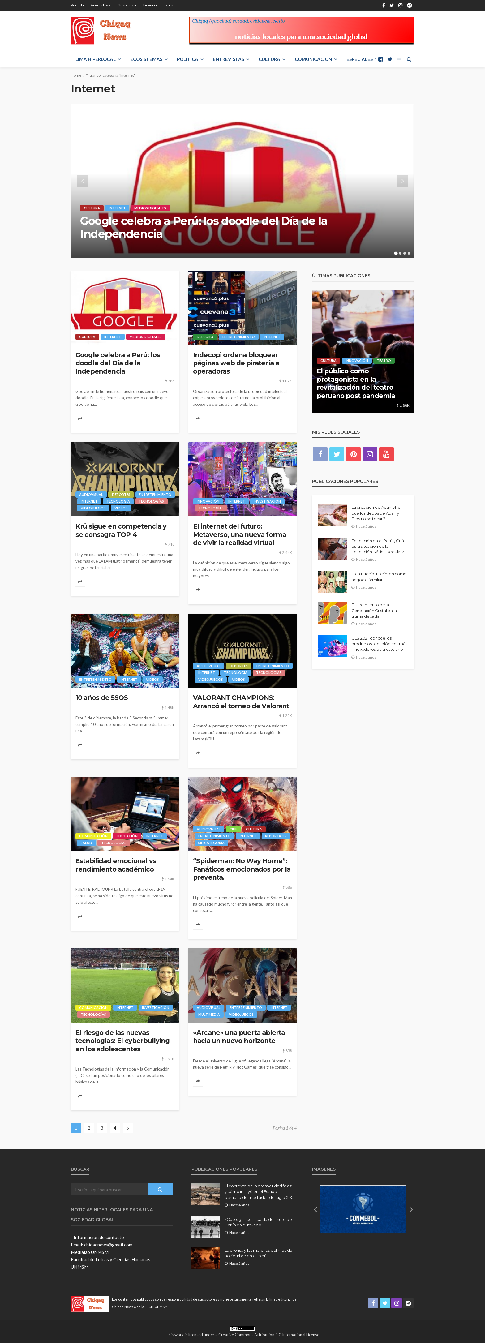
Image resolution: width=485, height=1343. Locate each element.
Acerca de (99, 5)
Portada (77, 5)
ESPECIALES (359, 59)
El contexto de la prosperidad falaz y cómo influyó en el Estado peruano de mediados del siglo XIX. (259, 1192)
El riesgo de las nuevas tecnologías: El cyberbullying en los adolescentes (122, 1041)
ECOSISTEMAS (146, 59)
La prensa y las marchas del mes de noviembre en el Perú (258, 1253)
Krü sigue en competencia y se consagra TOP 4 (120, 530)
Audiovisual (91, 494)
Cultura (269, 59)
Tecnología (118, 501)
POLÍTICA (187, 59)
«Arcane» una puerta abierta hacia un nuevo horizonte (239, 1037)
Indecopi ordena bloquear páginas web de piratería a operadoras (236, 363)
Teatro (384, 360)
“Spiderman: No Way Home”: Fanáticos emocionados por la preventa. (241, 869)
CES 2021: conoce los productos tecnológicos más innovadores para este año (379, 644)
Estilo (168, 5)
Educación (127, 836)
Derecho (205, 337)
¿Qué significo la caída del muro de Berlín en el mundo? (258, 1222)
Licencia (150, 5)
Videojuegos (93, 508)
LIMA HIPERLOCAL (95, 59)
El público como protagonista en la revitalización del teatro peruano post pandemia (356, 383)
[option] (242, 181)
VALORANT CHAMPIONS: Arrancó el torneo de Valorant (241, 702)
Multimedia (209, 1015)
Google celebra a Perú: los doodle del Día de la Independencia (203, 227)
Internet (117, 208)
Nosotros (125, 5)
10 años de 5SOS (101, 698)
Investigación (267, 501)
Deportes (121, 494)
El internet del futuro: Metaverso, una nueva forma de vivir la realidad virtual (239, 534)
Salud (86, 843)
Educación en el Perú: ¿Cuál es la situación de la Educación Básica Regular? (378, 546)
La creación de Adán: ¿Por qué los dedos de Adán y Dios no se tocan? (376, 513)
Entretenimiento (238, 337)
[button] (315, 1209)
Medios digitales (150, 208)
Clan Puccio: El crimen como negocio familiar (378, 577)
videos (120, 508)
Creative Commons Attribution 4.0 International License (268, 1334)
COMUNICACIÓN (313, 59)
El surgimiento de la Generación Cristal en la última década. (374, 611)
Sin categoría (211, 843)
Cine (233, 829)
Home (76, 75)
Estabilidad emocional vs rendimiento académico (115, 865)
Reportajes (276, 836)
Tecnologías (151, 501)
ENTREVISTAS (228, 59)
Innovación (208, 501)
